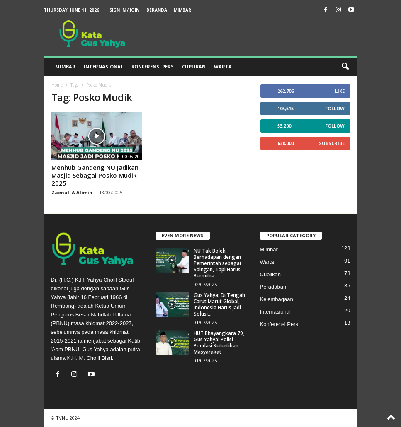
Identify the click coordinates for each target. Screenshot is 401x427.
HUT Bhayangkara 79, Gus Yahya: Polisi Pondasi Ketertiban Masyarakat (219, 342)
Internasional (103, 66)
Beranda (156, 10)
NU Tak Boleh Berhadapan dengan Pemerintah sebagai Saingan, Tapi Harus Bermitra (217, 263)
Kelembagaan (276, 299)
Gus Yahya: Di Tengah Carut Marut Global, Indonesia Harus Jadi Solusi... (219, 304)
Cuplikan (194, 66)
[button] (345, 67)
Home (57, 85)
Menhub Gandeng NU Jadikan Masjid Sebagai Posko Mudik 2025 (95, 175)
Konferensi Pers (152, 66)
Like (340, 91)
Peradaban (273, 287)
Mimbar (182, 10)
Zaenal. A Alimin (71, 192)
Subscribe (332, 143)
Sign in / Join (124, 10)
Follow (335, 108)
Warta (223, 66)
